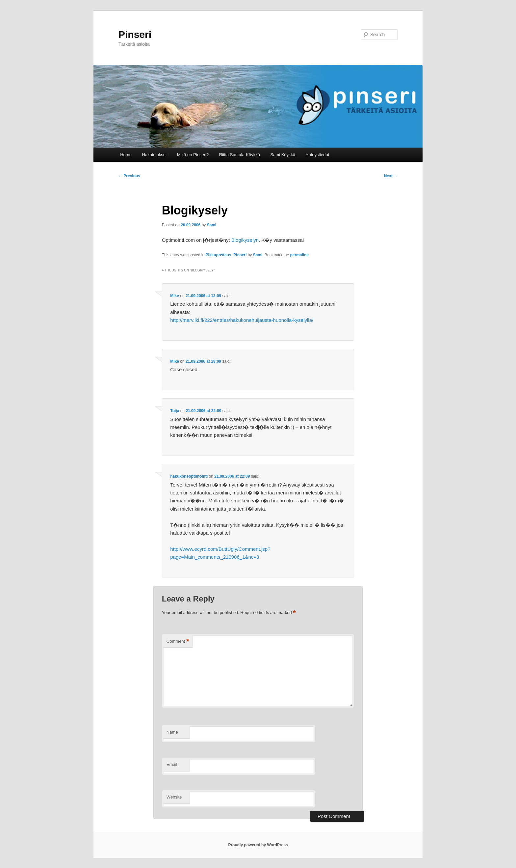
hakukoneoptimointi (189, 476)
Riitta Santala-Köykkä (239, 154)
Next (391, 176)
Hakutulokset (154, 154)
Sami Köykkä (282, 154)
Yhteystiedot (317, 154)
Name (172, 732)
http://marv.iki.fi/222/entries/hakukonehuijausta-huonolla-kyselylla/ (241, 320)
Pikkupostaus (218, 255)
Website (174, 797)
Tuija (174, 410)
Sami (212, 225)
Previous (129, 176)
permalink (299, 255)
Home (126, 154)
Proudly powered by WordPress (258, 845)
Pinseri (134, 34)
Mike (174, 296)
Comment (178, 641)
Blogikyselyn (245, 240)
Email (172, 764)
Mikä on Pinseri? (193, 154)
